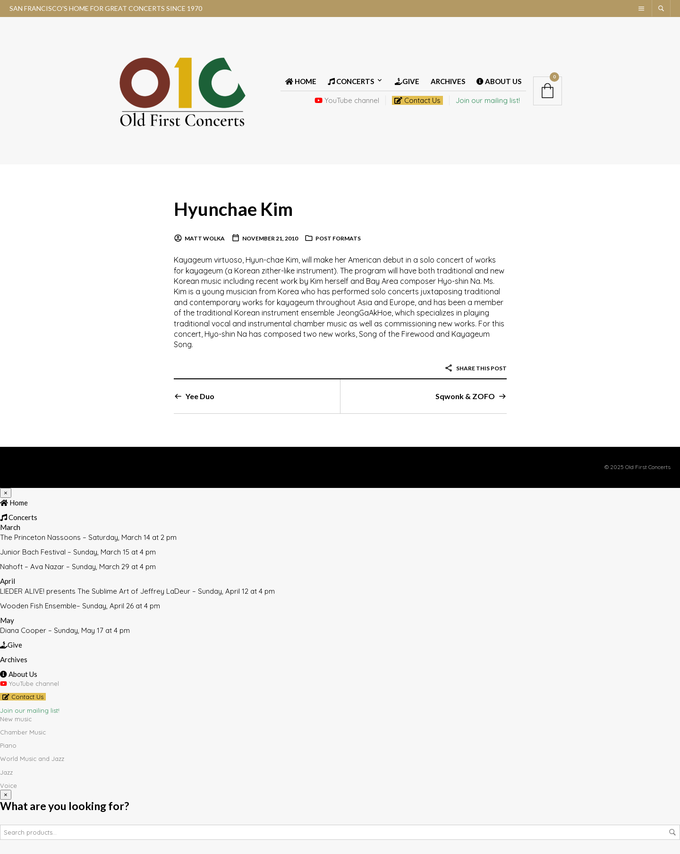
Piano (8, 745)
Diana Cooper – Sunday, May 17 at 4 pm (65, 630)
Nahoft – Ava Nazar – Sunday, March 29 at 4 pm (78, 566)
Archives (448, 81)
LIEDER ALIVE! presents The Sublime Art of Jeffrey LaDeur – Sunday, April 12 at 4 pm (137, 591)
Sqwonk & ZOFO (465, 396)
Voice (8, 785)
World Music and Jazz (32, 758)
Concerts (351, 81)
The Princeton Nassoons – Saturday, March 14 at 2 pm (88, 537)
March (10, 527)
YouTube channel (346, 100)
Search (672, 832)
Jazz (6, 772)
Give (407, 81)
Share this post (475, 368)
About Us (498, 81)
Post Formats (338, 238)
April (7, 581)
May (7, 620)
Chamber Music (23, 732)
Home (300, 81)
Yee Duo (200, 396)
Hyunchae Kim (235, 208)
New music (16, 719)
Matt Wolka (205, 238)
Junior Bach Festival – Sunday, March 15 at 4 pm (78, 551)
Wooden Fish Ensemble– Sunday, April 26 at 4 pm (80, 605)
